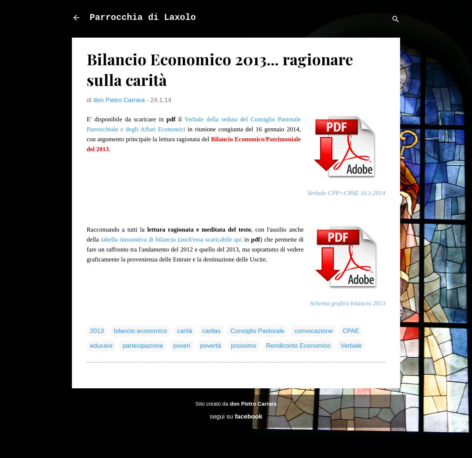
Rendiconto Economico (298, 345)
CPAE (351, 330)
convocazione (313, 330)
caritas (211, 330)
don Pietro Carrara (253, 404)
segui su (236, 416)
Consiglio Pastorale (257, 330)
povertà (210, 345)
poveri (181, 345)
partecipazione (142, 345)
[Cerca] (395, 20)
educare (101, 345)
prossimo (243, 345)
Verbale (351, 345)
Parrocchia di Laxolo (143, 17)
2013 (97, 330)
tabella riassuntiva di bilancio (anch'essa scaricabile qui (171, 239)
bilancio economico (140, 330)
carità (184, 330)
